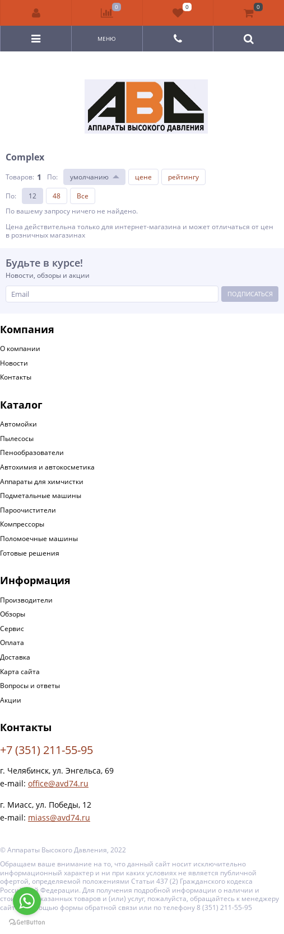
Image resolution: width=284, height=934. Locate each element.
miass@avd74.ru (59, 817)
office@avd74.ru (58, 783)
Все (83, 196)
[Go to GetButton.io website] (27, 922)
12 (32, 196)
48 (56, 196)
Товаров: (20, 177)
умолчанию (89, 177)
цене (143, 177)
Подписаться (250, 294)
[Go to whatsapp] (27, 901)
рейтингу (183, 177)
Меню (106, 38)
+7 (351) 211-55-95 (46, 749)
